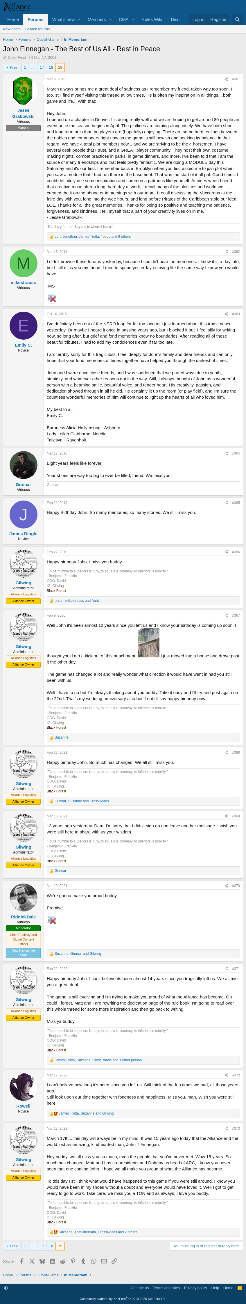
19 (60, 67)
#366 (236, 552)
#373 (236, 1128)
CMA (123, 19)
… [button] (33, 67)
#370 (236, 886)
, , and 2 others (98, 1232)
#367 (236, 615)
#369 (236, 816)
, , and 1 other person (98, 1060)
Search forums (37, 29)
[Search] (237, 19)
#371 (236, 969)
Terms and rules (166, 1288)
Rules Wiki (152, 19)
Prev (14, 67)
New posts (12, 29)
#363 (236, 314)
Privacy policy (195, 1288)
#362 (236, 252)
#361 (236, 79)
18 (51, 67)
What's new (63, 19)
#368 (236, 753)
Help (215, 1288)
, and (77, 601)
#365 (236, 503)
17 (42, 67)
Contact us (140, 1288)
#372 (236, 1075)
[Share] (226, 79)
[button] (79, 19)
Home (13, 19)
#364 (236, 453)
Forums (36, 19)
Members (97, 19)
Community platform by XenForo (123, 1299)
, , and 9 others (93, 237)
